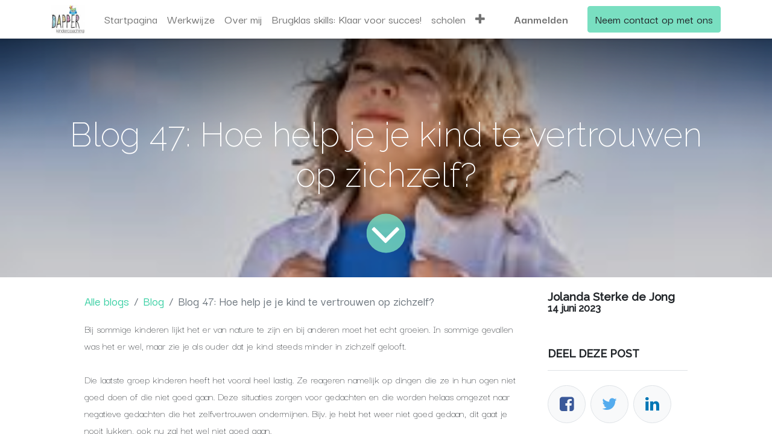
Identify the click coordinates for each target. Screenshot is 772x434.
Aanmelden (541, 19)
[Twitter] (609, 404)
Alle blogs (106, 300)
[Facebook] (567, 404)
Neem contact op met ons (654, 19)
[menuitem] (131, 19)
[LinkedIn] (652, 404)
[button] (480, 19)
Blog (153, 300)
